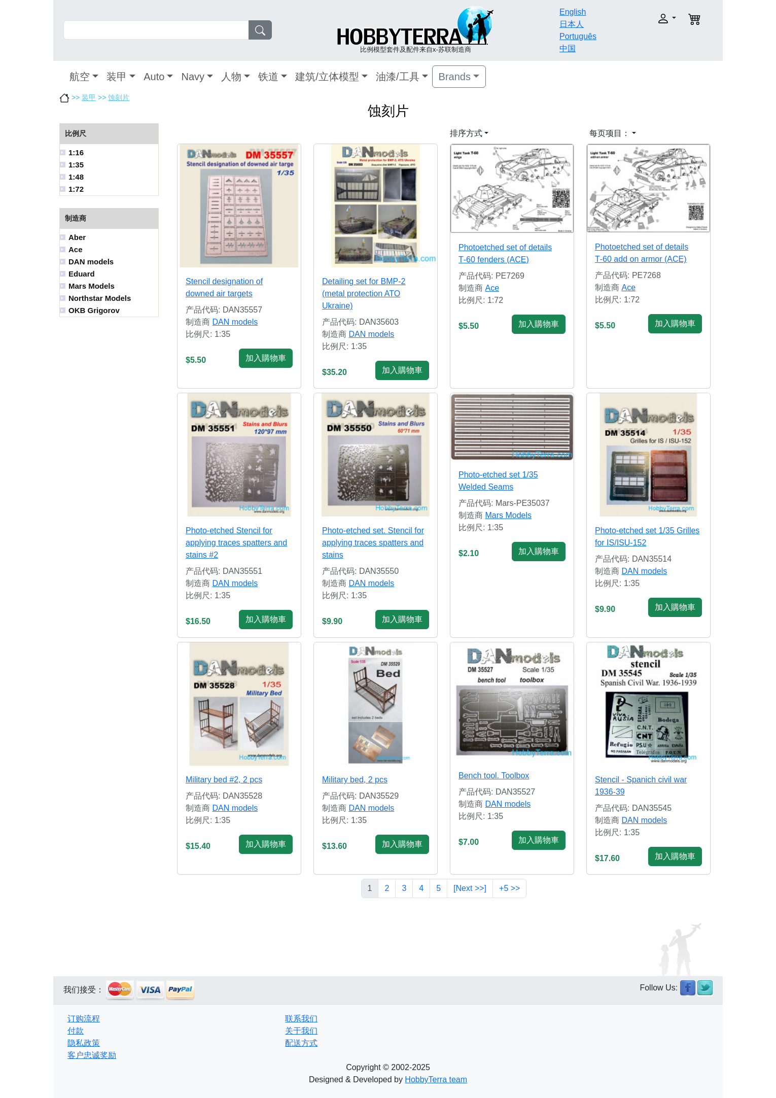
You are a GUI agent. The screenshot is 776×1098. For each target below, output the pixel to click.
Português (577, 36)
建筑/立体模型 (327, 76)
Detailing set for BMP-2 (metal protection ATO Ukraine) (364, 293)
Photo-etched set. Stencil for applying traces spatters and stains (373, 542)
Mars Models (91, 286)
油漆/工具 (397, 76)
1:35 (76, 164)
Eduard (81, 273)
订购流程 (83, 1018)
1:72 (76, 189)
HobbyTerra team (436, 1079)
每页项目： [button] (609, 133)
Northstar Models (99, 298)
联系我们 (301, 1018)
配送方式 (301, 1043)
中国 (567, 48)
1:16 (76, 152)
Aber (77, 237)
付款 (75, 1030)
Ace (75, 249)
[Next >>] (469, 888)
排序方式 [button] (466, 133)
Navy (192, 76)
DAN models (91, 261)
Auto (154, 76)
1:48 (76, 177)
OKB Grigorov (94, 310)
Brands (455, 76)
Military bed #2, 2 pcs (224, 779)
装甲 (117, 76)
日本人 (571, 24)
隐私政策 (83, 1043)
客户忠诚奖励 (91, 1055)
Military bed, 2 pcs (354, 779)
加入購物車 (265, 358)
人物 (231, 76)
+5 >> (509, 888)
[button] (645, 18)
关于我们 (301, 1030)
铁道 (268, 76)
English (572, 12)
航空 (79, 76)
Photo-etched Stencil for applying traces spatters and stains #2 (236, 542)
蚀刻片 (118, 97)
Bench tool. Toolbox (493, 775)
